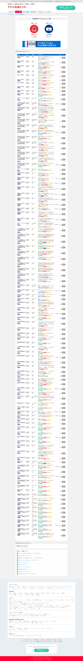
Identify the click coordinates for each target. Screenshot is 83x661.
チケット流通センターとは (27, 639)
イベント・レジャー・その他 (15, 612)
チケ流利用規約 (36, 639)
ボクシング (26, 608)
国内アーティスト (12, 586)
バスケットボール (58, 605)
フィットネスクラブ (53, 621)
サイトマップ (32, 641)
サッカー (10, 604)
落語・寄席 (38, 594)
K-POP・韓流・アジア (51, 587)
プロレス (20, 608)
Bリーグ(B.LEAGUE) (66, 605)
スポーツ (11, 598)
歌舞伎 (32, 594)
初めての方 (33, 11)
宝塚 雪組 (25, 593)
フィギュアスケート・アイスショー (15, 605)
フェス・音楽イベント (41, 587)
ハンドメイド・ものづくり (22, 629)
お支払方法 (59, 639)
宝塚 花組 (14, 593)
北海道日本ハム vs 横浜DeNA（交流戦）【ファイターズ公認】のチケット (31, 557)
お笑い (58, 593)
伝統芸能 (27, 594)
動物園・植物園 (26, 621)
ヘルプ (48, 11)
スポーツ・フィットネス (41, 628)
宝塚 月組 (20, 593)
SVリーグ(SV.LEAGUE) (39, 605)
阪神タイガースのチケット (23, 564)
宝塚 (10, 593)
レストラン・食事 (31, 622)
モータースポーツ (33, 608)
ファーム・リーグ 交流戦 (16, 601)
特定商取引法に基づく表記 (41, 641)
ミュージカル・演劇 (12, 594)
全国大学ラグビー (64, 607)
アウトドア (32, 628)
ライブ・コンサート (13, 584)
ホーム (11, 11)
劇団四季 (63, 593)
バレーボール (30, 605)
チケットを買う (18, 11)
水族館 (20, 621)
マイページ (41, 11)
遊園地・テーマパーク (13, 621)
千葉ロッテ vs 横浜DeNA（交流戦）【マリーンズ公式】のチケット (30, 553)
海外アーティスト (60, 587)
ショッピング (23, 622)
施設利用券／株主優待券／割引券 (16, 619)
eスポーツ (39, 614)
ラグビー (22, 607)
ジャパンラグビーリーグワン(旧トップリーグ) (50, 607)
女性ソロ (24, 586)
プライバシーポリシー (24, 641)
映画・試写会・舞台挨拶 (34, 615)
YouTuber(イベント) (46, 614)
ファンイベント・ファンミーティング (15, 614)
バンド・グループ (31, 586)
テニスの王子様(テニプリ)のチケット (25, 555)
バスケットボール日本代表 (13, 607)
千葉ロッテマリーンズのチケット (24, 562)
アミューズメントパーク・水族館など (15, 628)
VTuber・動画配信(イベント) (14, 615)
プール (10, 622)
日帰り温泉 (26, 628)
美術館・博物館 (34, 621)
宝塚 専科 (42, 593)
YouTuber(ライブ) (25, 587)
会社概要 (54, 639)
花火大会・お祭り (44, 615)
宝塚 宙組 (37, 593)
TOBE (56, 586)
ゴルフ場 (40, 621)
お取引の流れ (48, 639)
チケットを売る (26, 11)
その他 (41, 622)
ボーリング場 (16, 622)
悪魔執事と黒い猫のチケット (23, 569)
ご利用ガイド (42, 639)
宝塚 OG (48, 593)
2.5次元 (53, 593)
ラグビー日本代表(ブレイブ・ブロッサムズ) (33, 607)
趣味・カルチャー (12, 629)
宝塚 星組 (31, 593)
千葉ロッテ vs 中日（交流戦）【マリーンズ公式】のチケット (29, 560)
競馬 (39, 608)
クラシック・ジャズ (69, 587)
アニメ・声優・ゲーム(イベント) (29, 614)
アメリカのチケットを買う (13, 635)
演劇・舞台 (11, 591)
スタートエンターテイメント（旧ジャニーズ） (44, 586)
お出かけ (11, 626)
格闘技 (15, 608)
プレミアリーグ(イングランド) (39, 604)
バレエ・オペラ (21, 594)
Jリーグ (16, 604)
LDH (60, 586)
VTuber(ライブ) (32, 587)
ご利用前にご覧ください (65, 7)
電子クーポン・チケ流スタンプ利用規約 (55, 641)
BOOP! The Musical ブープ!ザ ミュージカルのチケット (28, 573)
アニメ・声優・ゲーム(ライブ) (14, 587)
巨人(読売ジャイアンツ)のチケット (24, 571)
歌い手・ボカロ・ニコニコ (67, 586)
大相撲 (10, 608)
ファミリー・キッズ (24, 615)
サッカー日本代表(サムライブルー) (25, 604)
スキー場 (45, 621)
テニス (25, 605)
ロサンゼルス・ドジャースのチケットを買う (34, 635)
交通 (36, 622)
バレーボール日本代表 (49, 605)
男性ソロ (19, 586)
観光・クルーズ (49, 628)
